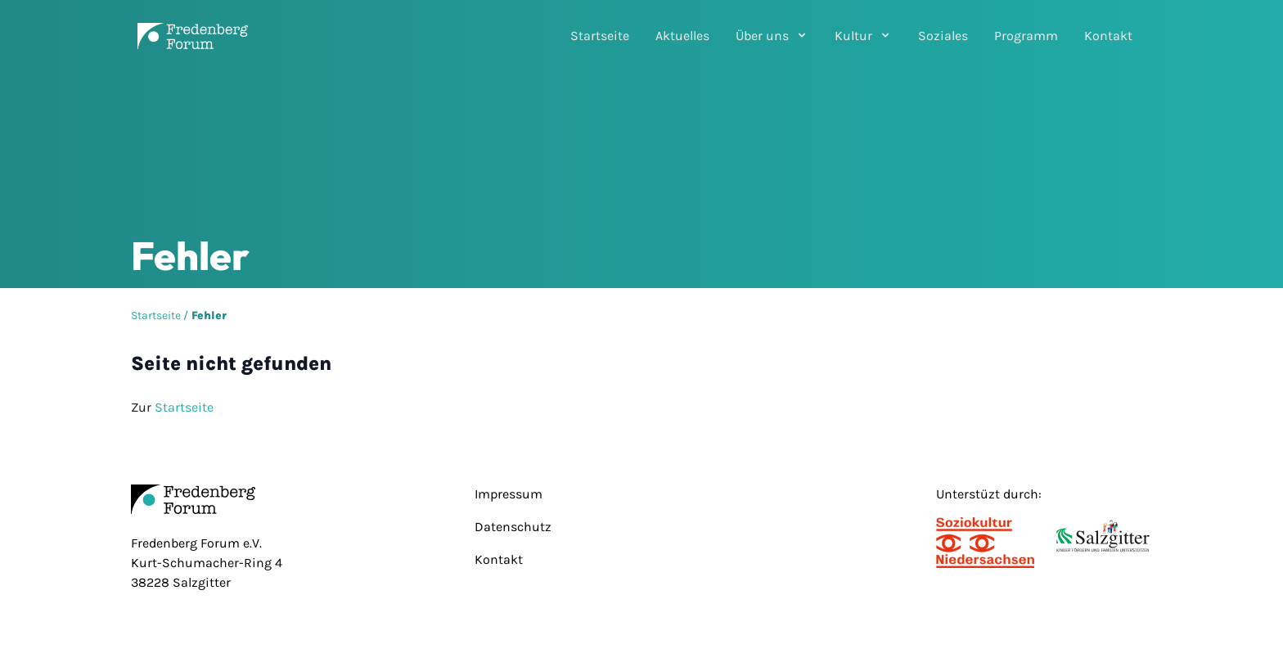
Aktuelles (682, 35)
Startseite (599, 35)
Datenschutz (513, 526)
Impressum (508, 494)
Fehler (209, 315)
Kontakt (1108, 35)
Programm (1026, 35)
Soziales (943, 35)
